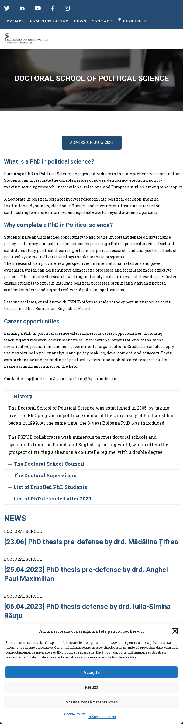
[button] (175, 631)
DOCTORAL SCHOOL (23, 531)
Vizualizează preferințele (91, 702)
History (23, 396)
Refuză (91, 687)
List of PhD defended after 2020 (52, 498)
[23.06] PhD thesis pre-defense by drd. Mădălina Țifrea (91, 542)
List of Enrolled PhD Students (50, 487)
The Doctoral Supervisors (44, 475)
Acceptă (91, 672)
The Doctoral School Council (48, 464)
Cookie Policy (74, 714)
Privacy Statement (102, 717)
